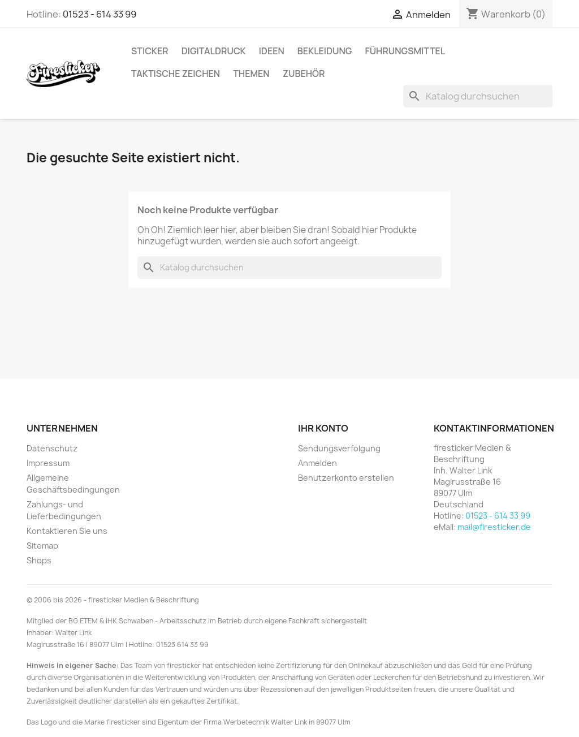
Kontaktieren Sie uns (67, 530)
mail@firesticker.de (494, 526)
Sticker (149, 51)
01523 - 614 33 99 (99, 14)
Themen (251, 73)
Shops (39, 560)
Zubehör (304, 73)
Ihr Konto (323, 428)
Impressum (48, 463)
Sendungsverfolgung (339, 448)
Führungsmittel (405, 51)
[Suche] (477, 96)
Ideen (271, 51)
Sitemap (42, 545)
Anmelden (317, 463)
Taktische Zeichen (175, 73)
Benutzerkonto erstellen (346, 477)
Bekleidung (324, 51)
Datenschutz (52, 448)
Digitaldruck (214, 51)
